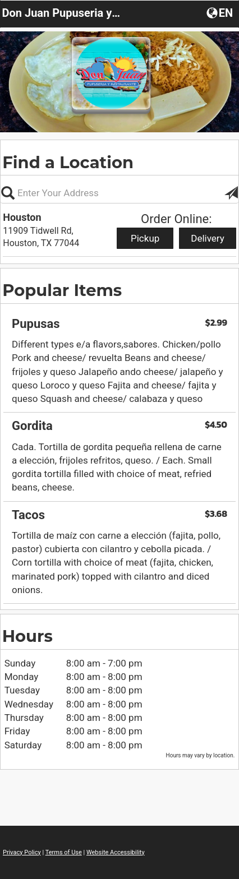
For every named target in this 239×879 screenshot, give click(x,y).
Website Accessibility (115, 852)
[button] (221, 12)
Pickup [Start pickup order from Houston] (145, 238)
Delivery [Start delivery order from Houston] (207, 238)
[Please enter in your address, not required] (119, 192)
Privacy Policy (22, 852)
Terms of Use (63, 852)
